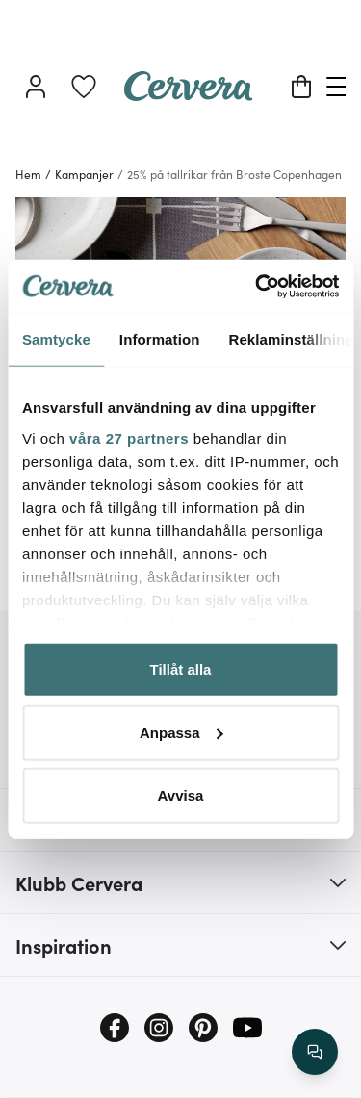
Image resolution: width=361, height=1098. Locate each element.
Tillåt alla (181, 669)
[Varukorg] (301, 86)
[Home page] (188, 94)
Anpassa (181, 732)
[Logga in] (35, 86)
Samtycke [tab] (56, 339)
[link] (83, 86)
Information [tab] (159, 339)
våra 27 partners (129, 437)
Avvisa (181, 795)
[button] (180, 882)
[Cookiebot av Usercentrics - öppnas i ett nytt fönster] (257, 285)
